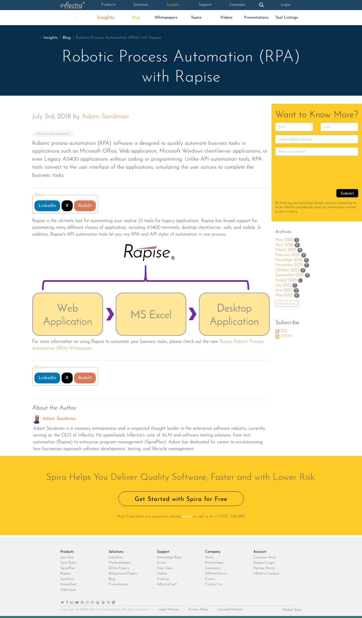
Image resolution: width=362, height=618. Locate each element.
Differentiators (216, 573)
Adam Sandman (105, 116)
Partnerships (214, 563)
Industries (116, 557)
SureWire (67, 579)
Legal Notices (168, 609)
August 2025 (286, 280)
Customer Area (264, 557)
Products (108, 5)
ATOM (286, 336)
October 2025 (287, 270)
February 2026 (287, 255)
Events (210, 579)
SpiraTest (67, 557)
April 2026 (284, 245)
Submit (347, 194)
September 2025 (289, 275)
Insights (173, 5)
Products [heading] (67, 552)
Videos (226, 18)
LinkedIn (47, 205)
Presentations (256, 18)
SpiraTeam (68, 563)
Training (163, 579)
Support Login (264, 563)
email (187, 517)
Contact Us (213, 584)
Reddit (85, 205)
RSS (284, 331)
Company (237, 5)
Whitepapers (166, 18)
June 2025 (283, 290)
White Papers (119, 568)
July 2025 (283, 285)
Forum (161, 563)
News (209, 557)
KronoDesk (68, 584)
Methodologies (119, 563)
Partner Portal (264, 568)
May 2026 (284, 240)
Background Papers (123, 573)
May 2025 (284, 295)
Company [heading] (212, 552)
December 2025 (289, 260)
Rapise (65, 573)
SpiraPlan (67, 568)
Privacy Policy (198, 609)
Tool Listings (286, 18)
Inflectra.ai (68, 590)
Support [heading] (163, 552)
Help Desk (164, 568)
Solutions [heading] (116, 552)
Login (285, 5)
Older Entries (287, 303)
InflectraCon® (167, 584)
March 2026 (285, 250)
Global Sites (292, 610)
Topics (196, 18)
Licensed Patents (230, 609)
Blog (136, 18)
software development (53, 134)
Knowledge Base (169, 557)
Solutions (140, 5)
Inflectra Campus (266, 573)
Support (205, 5)
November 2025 (289, 265)
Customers (213, 568)
